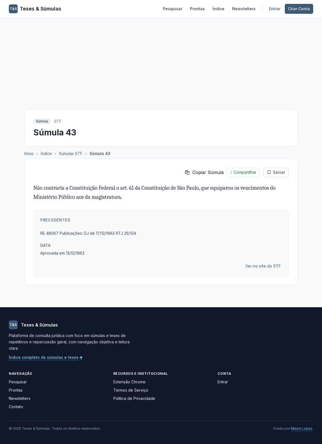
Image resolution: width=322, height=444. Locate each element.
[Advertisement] (161, 59)
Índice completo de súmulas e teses (45, 357)
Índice (218, 8)
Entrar (274, 8)
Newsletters (244, 8)
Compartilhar (243, 172)
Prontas (197, 8)
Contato (16, 406)
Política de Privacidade (134, 398)
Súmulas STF (70, 153)
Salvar (276, 172)
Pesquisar (172, 8)
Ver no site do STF (263, 266)
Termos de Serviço (130, 390)
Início (29, 153)
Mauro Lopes (301, 428)
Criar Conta (299, 8)
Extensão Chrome (129, 381)
